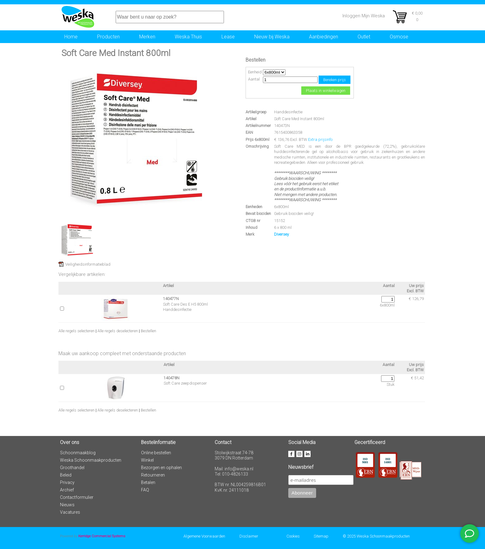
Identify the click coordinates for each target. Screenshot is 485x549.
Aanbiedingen (323, 37)
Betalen (148, 482)
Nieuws (67, 504)
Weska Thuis (188, 37)
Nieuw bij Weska (272, 37)
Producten (108, 37)
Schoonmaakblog (78, 452)
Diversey (281, 234)
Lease (228, 37)
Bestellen (148, 331)
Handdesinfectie (288, 112)
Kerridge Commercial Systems (101, 536)
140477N (171, 298)
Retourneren (153, 475)
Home (71, 37)
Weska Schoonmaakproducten (90, 460)
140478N (171, 378)
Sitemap (321, 536)
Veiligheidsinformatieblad (87, 264)
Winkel (147, 460)
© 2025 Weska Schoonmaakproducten (376, 536)
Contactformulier (76, 497)
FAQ (145, 489)
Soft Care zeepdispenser (185, 383)
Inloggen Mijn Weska (363, 16)
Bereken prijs (334, 79)
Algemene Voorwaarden (204, 536)
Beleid (65, 475)
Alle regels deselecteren (117, 331)
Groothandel (72, 467)
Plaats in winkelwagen (326, 90)
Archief (67, 489)
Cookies (293, 536)
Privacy (67, 482)
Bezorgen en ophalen (161, 467)
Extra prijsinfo (320, 139)
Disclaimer (248, 536)
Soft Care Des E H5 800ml (185, 304)
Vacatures (70, 512)
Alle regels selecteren (76, 331)
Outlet (364, 37)
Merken (147, 37)
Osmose (399, 37)
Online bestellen (156, 452)
